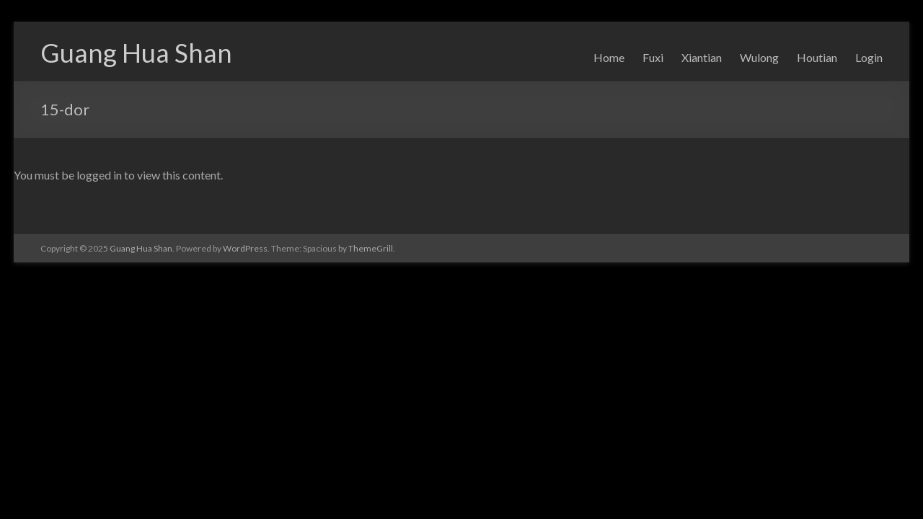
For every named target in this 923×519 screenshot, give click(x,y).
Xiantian (701, 57)
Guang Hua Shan (136, 52)
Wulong (759, 57)
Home (608, 57)
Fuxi (652, 57)
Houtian (817, 57)
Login (869, 57)
